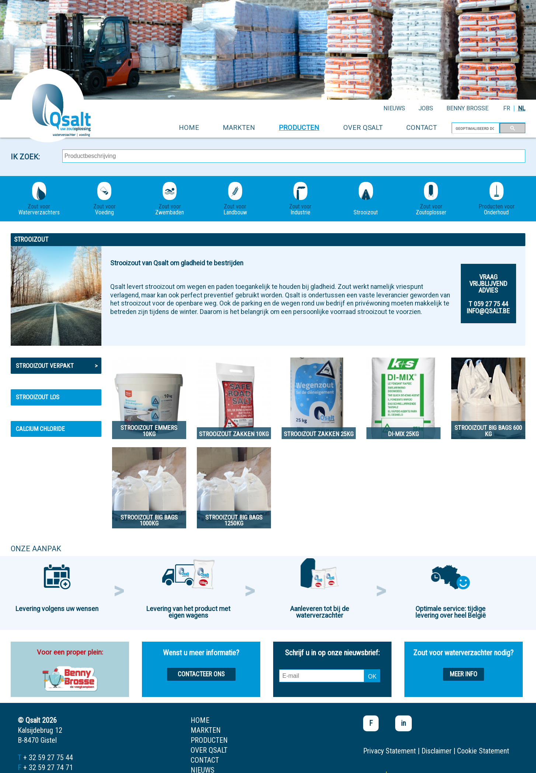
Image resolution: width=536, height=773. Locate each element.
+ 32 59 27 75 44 (48, 757)
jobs (425, 108)
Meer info (463, 674)
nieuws (394, 108)
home (189, 127)
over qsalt (363, 127)
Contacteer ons (201, 674)
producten (299, 127)
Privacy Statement (389, 750)
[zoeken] (475, 128)
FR (506, 108)
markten (239, 127)
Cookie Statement (483, 750)
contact (421, 127)
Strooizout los (37, 397)
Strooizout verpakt (57, 365)
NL (521, 108)
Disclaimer (436, 750)
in (403, 723)
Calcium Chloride (40, 428)
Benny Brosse (467, 108)
